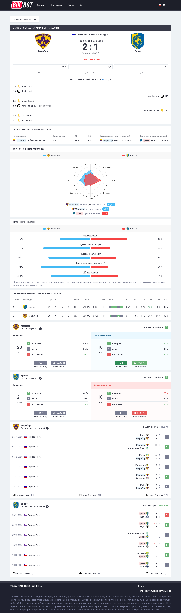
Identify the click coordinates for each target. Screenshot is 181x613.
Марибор (51, 155)
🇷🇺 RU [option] (162, 5)
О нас (141, 586)
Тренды (41, 5)
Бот (81, 5)
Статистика (56, 5)
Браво (129, 155)
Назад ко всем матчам (24, 19)
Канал (71, 5)
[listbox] (163, 5)
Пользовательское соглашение (154, 591)
